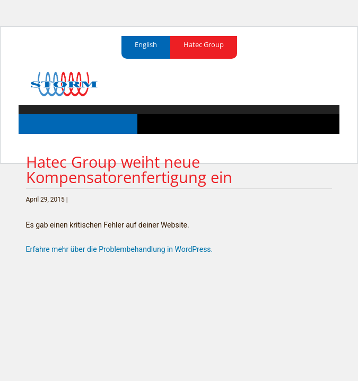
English (146, 44)
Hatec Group (204, 44)
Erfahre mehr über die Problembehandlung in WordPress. (119, 249)
